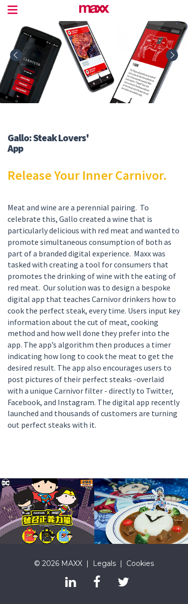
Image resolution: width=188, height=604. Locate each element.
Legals (104, 563)
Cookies (140, 563)
